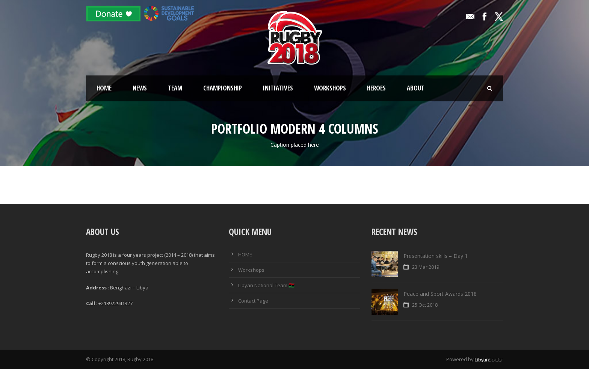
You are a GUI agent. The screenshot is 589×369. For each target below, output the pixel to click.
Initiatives (278, 88)
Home (104, 88)
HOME (245, 254)
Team (175, 88)
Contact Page (253, 300)
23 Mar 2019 (425, 267)
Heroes (376, 88)
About (415, 88)
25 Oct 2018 (425, 304)
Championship (222, 88)
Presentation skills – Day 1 (435, 255)
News (140, 88)
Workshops (330, 88)
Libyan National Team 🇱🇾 (266, 285)
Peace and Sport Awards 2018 (440, 293)
